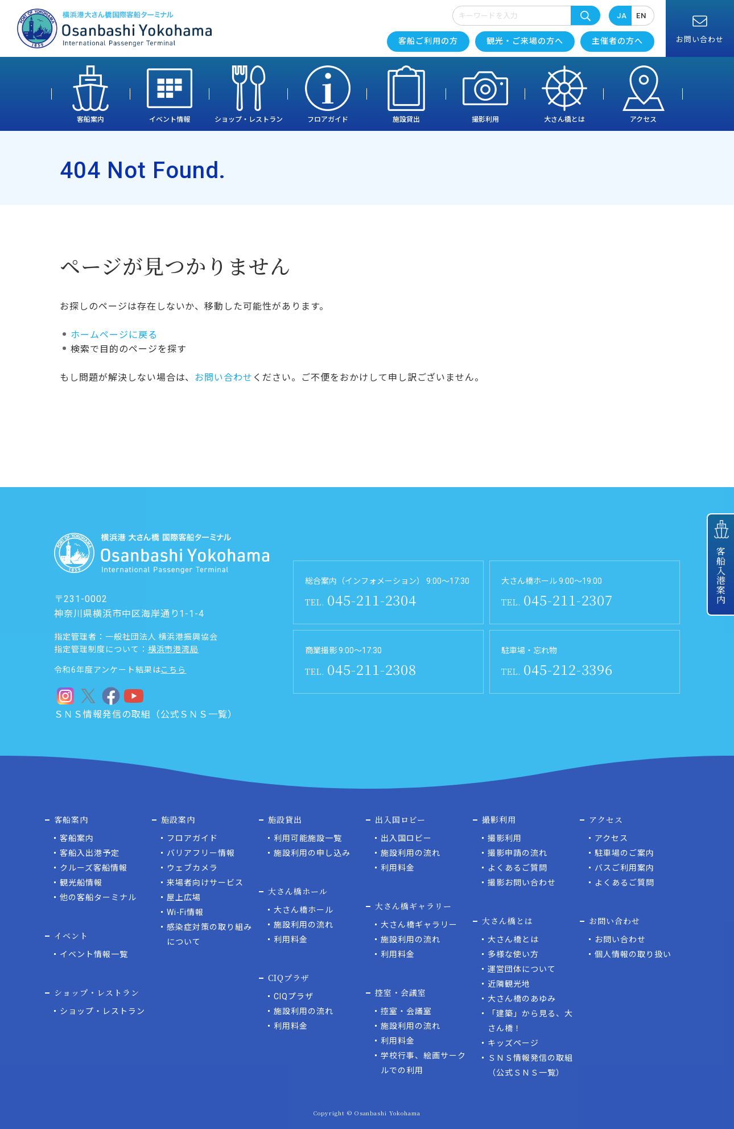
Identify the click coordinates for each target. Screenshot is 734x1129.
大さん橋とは (564, 119)
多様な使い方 (513, 954)
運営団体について (522, 969)
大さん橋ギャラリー (419, 924)
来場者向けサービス (205, 882)
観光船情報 (81, 882)
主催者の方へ (617, 41)
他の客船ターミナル (98, 897)
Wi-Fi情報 (185, 912)
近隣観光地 (509, 983)
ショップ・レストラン (249, 119)
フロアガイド (327, 119)
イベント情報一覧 (94, 954)
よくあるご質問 (517, 867)
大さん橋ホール (303, 909)
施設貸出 (406, 119)
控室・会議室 (406, 1011)
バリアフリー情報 (201, 853)
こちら (173, 669)
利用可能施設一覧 (308, 838)
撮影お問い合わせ (522, 882)
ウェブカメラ (192, 867)
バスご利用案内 (624, 867)
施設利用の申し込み (312, 853)
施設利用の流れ (303, 924)
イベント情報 (169, 119)
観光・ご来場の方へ (524, 41)
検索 (585, 15)
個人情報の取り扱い (633, 954)
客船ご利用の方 (428, 41)
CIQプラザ (294, 996)
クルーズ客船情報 (93, 867)
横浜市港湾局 (173, 649)
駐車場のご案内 (624, 853)
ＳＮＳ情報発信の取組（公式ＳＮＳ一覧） (145, 714)
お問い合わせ (224, 377)
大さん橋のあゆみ (522, 998)
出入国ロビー (406, 838)
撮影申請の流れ (517, 853)
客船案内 (90, 119)
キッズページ (513, 1043)
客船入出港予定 (89, 853)
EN (641, 15)
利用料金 (291, 939)
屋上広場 (184, 897)
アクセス (643, 119)
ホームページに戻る (114, 334)
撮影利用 (485, 119)
